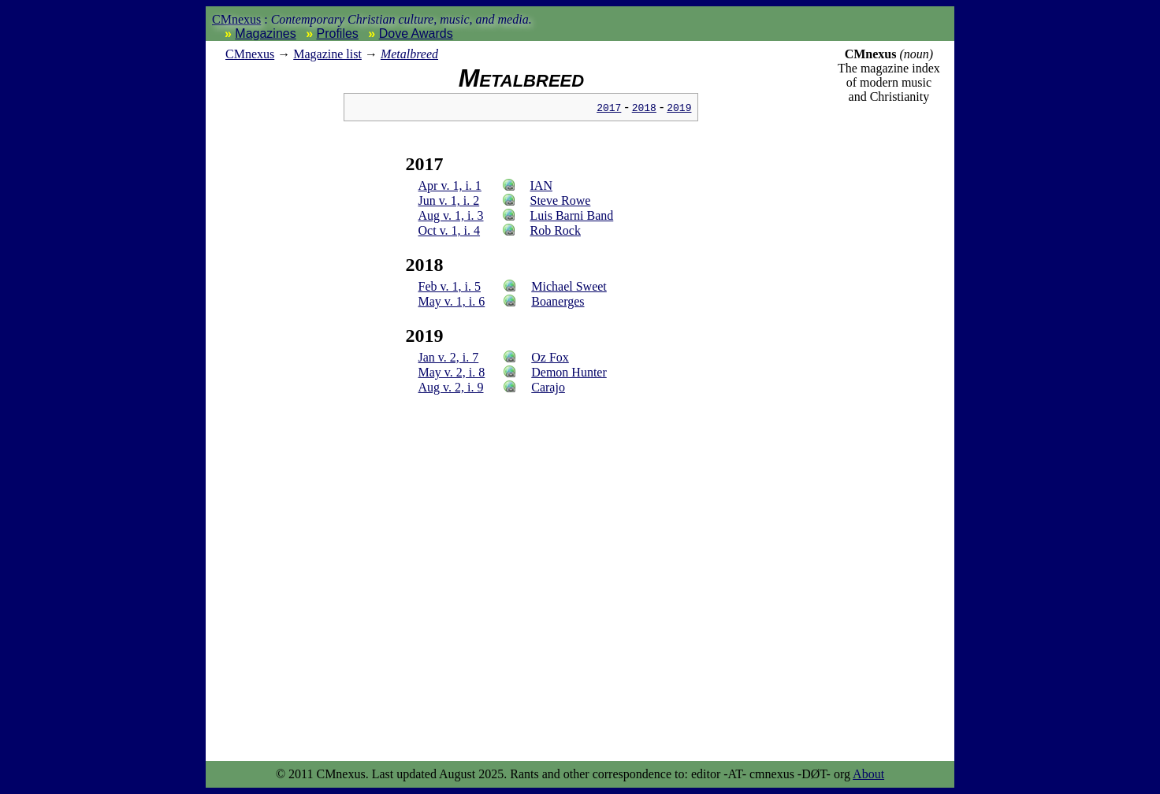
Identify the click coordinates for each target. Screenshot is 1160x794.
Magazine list (327, 54)
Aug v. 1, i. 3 (451, 215)
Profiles (338, 33)
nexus (249, 54)
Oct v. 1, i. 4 (449, 230)
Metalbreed (409, 54)
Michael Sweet (569, 286)
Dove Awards (416, 33)
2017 (609, 107)
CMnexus (236, 19)
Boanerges (557, 301)
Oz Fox (550, 357)
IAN (541, 185)
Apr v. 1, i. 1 (449, 185)
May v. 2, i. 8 (451, 372)
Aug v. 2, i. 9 (451, 387)
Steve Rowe (560, 200)
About (868, 774)
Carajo (548, 387)
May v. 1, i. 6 (451, 301)
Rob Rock (555, 230)
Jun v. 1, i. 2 (449, 200)
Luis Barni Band (572, 215)
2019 (679, 107)
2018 (644, 107)
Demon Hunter (569, 372)
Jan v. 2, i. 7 (448, 357)
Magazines (265, 33)
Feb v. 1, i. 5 (449, 286)
